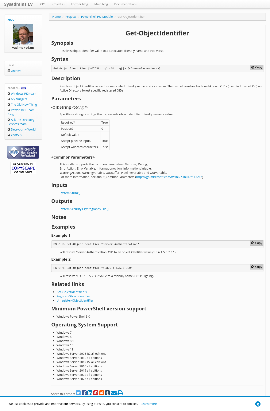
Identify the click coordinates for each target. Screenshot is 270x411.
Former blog (79, 4)
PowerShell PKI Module (97, 17)
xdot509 (15, 135)
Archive (14, 71)
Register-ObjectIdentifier (73, 296)
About (12, 19)
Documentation (126, 4)
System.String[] (70, 193)
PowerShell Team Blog (21, 112)
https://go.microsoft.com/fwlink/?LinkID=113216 (169, 177)
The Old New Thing (22, 104)
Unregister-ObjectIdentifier (75, 300)
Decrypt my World (22, 129)
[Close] (258, 404)
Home (56, 17)
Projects (58, 4)
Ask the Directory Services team (21, 122)
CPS (42, 4)
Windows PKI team (22, 94)
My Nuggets (17, 99)
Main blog (101, 4)
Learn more (149, 404)
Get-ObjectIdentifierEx (72, 292)
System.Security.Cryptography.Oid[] (84, 209)
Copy (256, 67)
